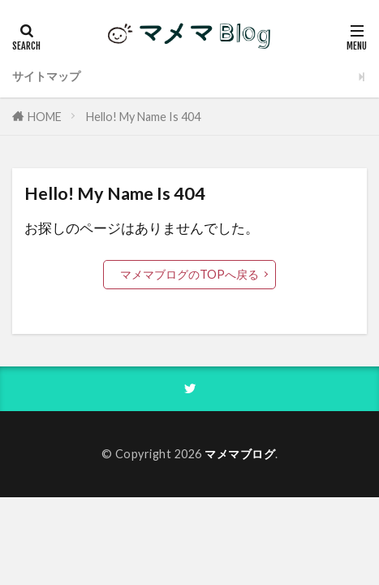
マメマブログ (240, 454)
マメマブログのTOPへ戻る (189, 274)
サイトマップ (46, 76)
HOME (45, 117)
